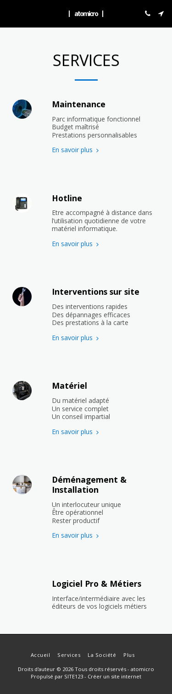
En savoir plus (76, 150)
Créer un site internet (114, 676)
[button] (10, 13)
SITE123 (73, 676)
